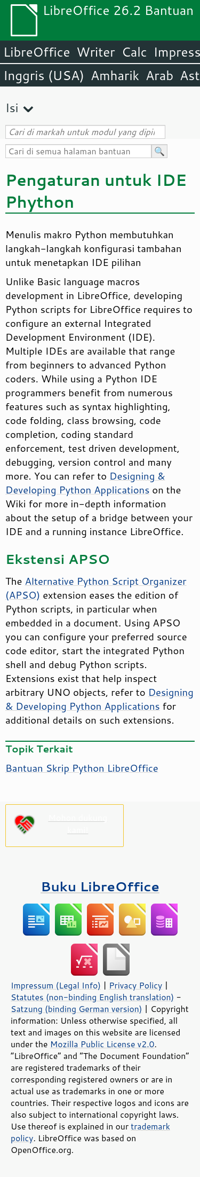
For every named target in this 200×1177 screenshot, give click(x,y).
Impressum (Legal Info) (56, 985)
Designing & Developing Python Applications (85, 483)
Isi (11, 107)
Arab (159, 75)
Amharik (115, 75)
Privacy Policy (135, 985)
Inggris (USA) (43, 75)
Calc (134, 52)
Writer (95, 52)
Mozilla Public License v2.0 (102, 1044)
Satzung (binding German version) (76, 1009)
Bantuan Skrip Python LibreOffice (81, 768)
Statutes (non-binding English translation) (92, 997)
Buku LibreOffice (100, 886)
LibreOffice (36, 52)
